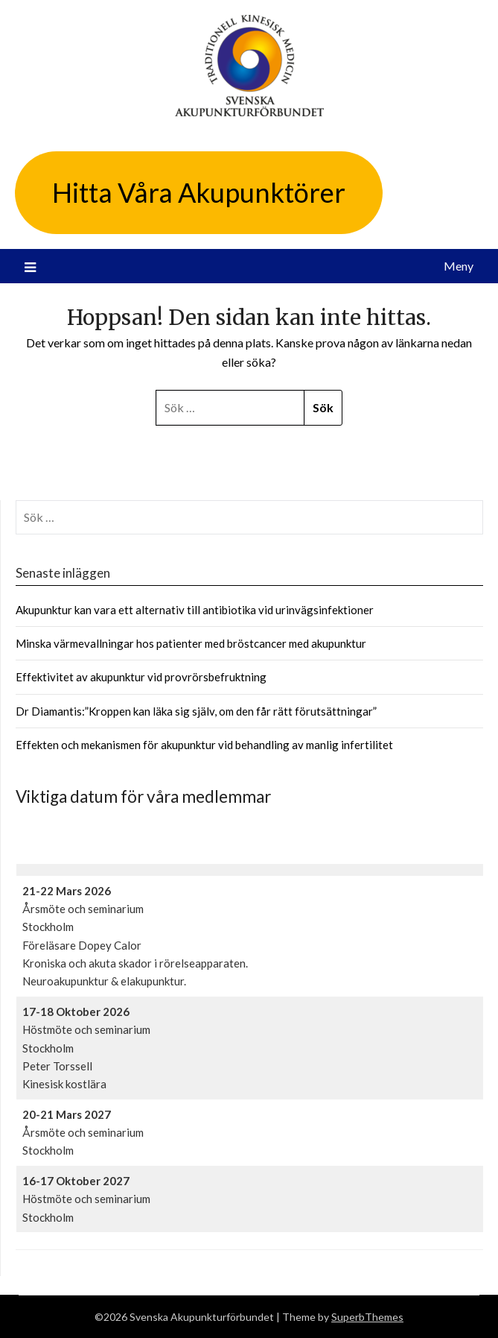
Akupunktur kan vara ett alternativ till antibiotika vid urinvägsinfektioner (195, 609)
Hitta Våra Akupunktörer (198, 192)
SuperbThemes (367, 1316)
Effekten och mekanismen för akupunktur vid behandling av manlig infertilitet (204, 744)
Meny (458, 266)
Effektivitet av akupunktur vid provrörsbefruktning (141, 677)
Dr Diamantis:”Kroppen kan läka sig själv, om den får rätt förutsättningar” (196, 711)
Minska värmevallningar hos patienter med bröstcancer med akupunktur (191, 643)
